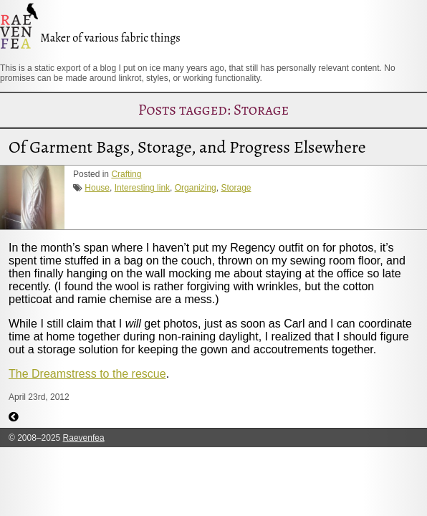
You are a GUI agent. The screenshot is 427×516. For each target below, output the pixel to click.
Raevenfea (84, 438)
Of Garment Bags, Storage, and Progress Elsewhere (187, 146)
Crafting (126, 174)
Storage (236, 188)
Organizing (195, 188)
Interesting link (142, 188)
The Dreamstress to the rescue (87, 374)
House (97, 188)
